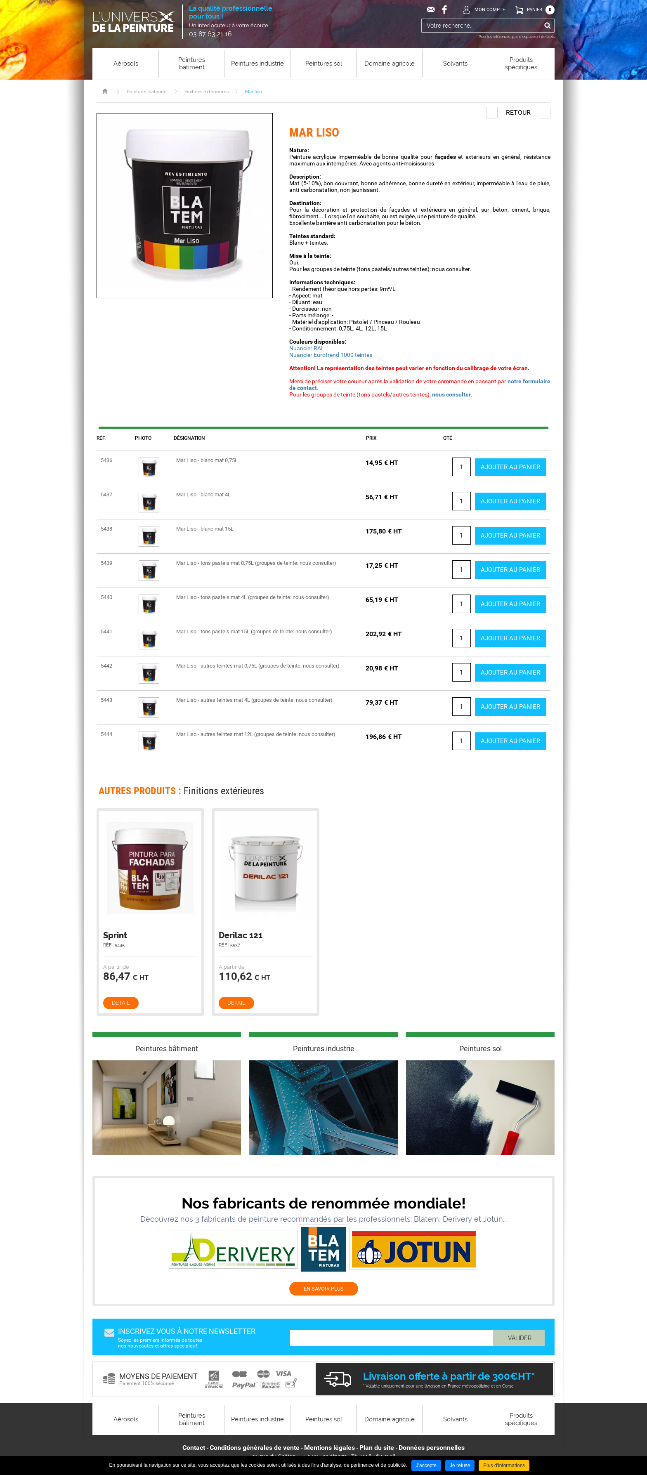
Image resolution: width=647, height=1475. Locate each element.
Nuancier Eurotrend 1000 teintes (330, 355)
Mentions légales (329, 1447)
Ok (547, 26)
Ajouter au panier (508, 467)
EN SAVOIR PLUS (324, 1289)
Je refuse (460, 1465)
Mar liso (253, 91)
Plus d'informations (504, 1465)
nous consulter (451, 394)
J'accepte (426, 1465)
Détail (121, 1003)
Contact (193, 1447)
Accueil (109, 91)
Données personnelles (432, 1447)
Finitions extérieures (206, 91)
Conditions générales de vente (255, 1447)
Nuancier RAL (306, 348)
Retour (518, 112)
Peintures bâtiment (147, 91)
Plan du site (376, 1447)
